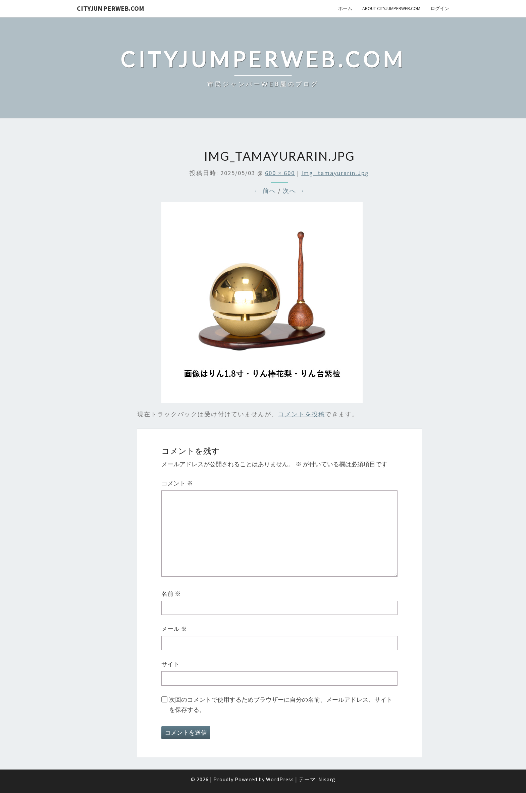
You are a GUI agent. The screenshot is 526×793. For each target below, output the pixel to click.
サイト (170, 664)
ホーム (345, 8)
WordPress (280, 779)
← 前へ (265, 191)
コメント (177, 483)
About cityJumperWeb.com (391, 8)
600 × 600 (280, 173)
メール (174, 629)
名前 (171, 593)
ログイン (439, 8)
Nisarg (326, 779)
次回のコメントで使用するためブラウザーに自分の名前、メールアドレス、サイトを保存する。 (280, 705)
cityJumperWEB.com (110, 8)
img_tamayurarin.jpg (335, 173)
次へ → (294, 191)
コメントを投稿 (301, 414)
